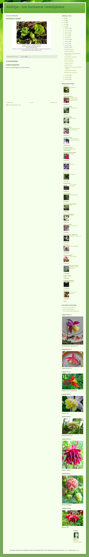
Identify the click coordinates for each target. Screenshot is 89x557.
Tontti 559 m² (66, 244)
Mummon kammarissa (68, 214)
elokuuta (67, 37)
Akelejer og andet (67, 224)
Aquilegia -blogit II (68, 59)
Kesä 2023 (72, 153)
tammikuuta (67, 79)
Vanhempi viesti (53, 102)
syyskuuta (67, 35)
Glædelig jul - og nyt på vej (75, 236)
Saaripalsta (66, 86)
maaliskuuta (67, 75)
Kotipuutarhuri (66, 183)
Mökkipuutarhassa (67, 137)
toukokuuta (67, 43)
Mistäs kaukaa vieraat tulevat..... (71, 72)
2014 (65, 22)
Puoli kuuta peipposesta (68, 280)
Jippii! (71, 205)
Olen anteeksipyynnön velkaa (69, 149)
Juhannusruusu (73, 118)
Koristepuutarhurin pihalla (69, 152)
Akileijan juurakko (68, 47)
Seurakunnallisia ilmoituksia (70, 56)
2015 (65, 20)
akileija (76, 540)
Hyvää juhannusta (73, 107)
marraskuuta (67, 30)
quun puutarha (66, 193)
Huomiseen (72, 281)
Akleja (64, 301)
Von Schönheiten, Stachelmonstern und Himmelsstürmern (74, 99)
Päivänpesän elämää (68, 147)
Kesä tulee (72, 215)
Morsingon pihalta (67, 117)
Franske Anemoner (73, 225)
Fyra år (64, 277)
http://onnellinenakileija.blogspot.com (71, 311)
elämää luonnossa (67, 127)
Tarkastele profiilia (78, 542)
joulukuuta (67, 28)
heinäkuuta (67, 39)
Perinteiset (72, 164)
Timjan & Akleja (67, 275)
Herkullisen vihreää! (68, 63)
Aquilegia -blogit (68, 65)
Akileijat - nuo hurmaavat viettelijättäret (35, 7)
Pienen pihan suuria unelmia (69, 203)
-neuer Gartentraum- (68, 96)
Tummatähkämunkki (74, 194)
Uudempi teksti (9, 102)
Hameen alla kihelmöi (69, 61)
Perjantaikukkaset (73, 256)
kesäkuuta (67, 41)
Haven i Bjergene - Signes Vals (70, 234)
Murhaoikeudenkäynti (69, 49)
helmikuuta (67, 77)
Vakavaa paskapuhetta (74, 246)
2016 (65, 18)
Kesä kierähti (72, 174)
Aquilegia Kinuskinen (69, 51)
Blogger (77, 550)
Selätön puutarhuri (67, 106)
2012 (65, 26)
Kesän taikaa (66, 173)
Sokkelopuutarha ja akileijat (70, 70)
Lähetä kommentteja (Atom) (15, 104)
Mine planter (66, 290)
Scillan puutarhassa (67, 255)
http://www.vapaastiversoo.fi (69, 307)
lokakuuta (67, 32)
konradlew (66, 550)
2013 (65, 24)
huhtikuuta (67, 45)
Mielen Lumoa (66, 162)
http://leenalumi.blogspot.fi (69, 309)
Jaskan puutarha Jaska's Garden (70, 265)
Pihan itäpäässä (73, 87)
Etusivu (31, 102)
